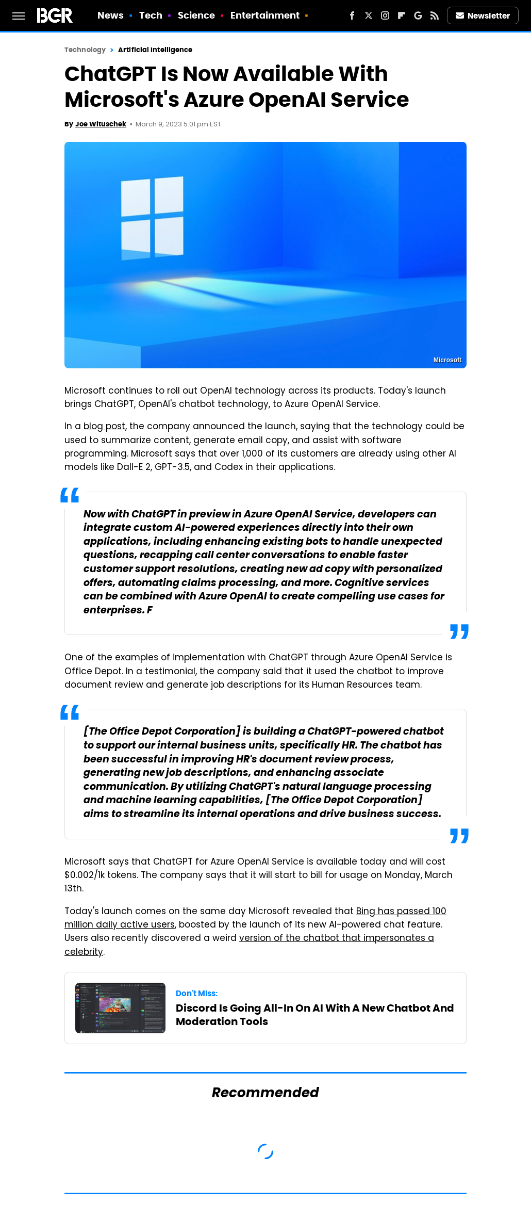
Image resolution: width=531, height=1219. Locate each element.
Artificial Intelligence (155, 49)
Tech (150, 15)
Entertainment (265, 15)
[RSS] (434, 15)
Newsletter (483, 16)
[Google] (418, 15)
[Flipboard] (401, 15)
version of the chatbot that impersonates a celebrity (249, 946)
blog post (104, 427)
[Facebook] (352, 15)
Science (196, 15)
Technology (85, 49)
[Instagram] (385, 15)
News (110, 15)
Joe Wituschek (100, 124)
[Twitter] (368, 15)
